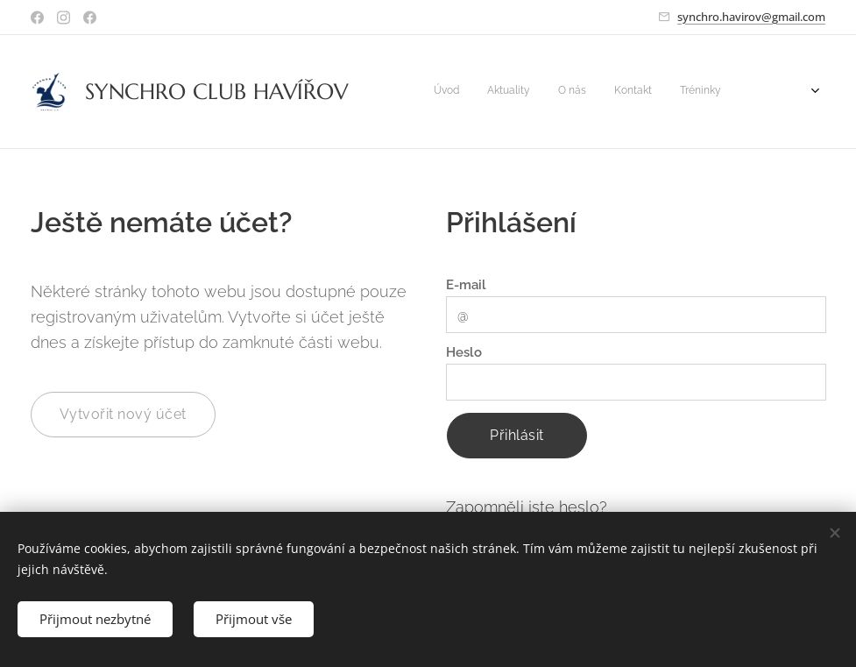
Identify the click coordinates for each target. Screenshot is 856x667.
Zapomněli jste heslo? (526, 507)
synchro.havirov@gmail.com (751, 17)
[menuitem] (541, 92)
